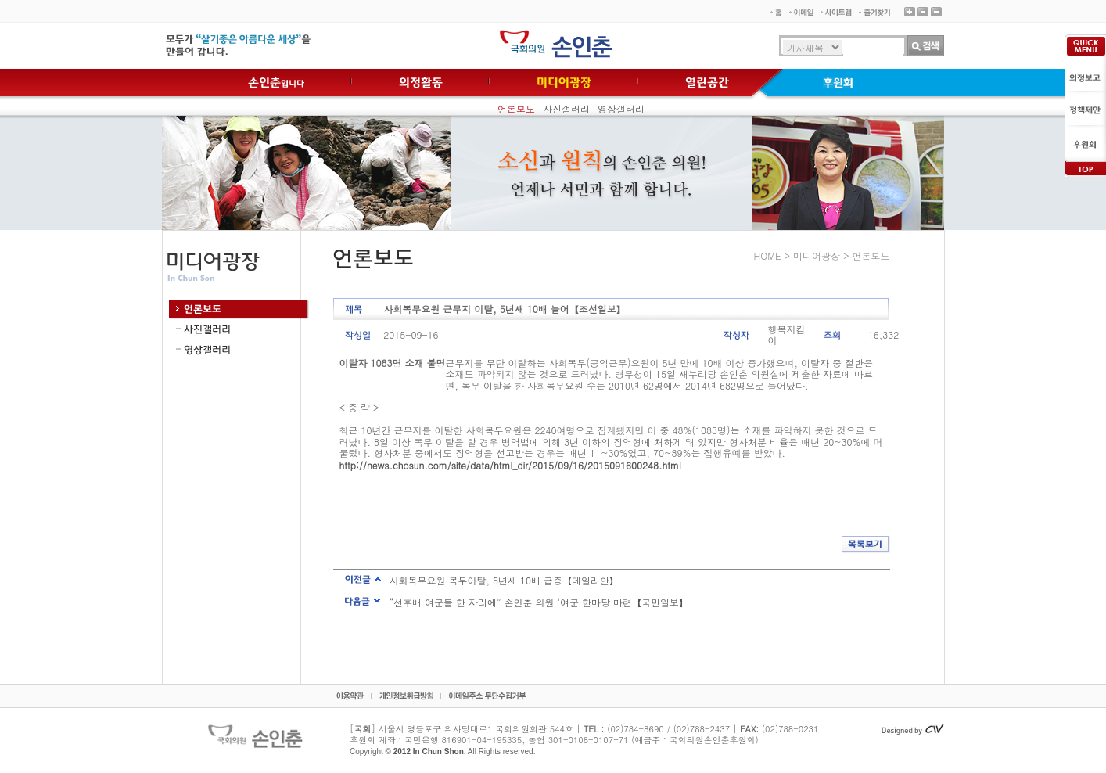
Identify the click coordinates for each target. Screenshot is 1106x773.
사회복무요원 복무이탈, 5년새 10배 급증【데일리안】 (504, 580)
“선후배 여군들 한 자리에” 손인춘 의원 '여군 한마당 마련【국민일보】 (539, 602)
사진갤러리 (566, 108)
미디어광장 (816, 255)
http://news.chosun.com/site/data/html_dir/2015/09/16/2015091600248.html (510, 465)
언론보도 (516, 108)
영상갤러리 (621, 108)
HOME (767, 255)
